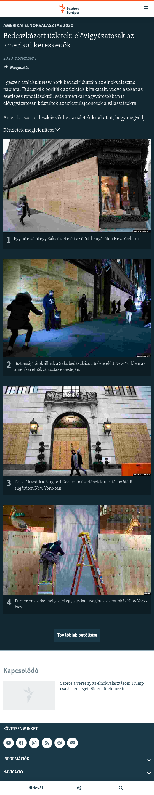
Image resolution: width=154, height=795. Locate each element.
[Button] (17, 69)
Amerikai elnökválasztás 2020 (38, 25)
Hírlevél (35, 788)
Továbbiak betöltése (77, 635)
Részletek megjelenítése (31, 129)
